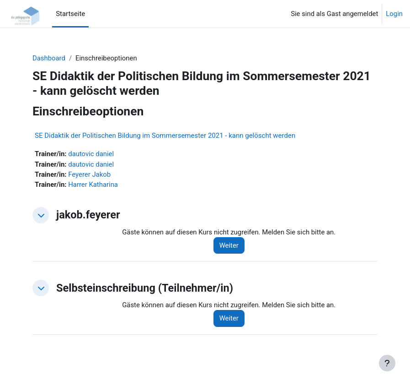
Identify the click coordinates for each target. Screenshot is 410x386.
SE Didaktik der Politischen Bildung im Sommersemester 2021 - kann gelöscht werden (165, 135)
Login (394, 14)
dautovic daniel (91, 154)
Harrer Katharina (93, 184)
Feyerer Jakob (89, 174)
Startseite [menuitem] (70, 14)
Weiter (229, 245)
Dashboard (48, 58)
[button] (40, 215)
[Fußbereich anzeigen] (387, 363)
